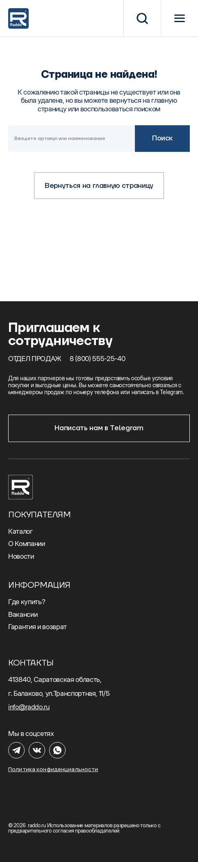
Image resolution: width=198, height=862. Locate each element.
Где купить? (26, 602)
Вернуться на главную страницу (99, 185)
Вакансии (22, 614)
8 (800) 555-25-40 (97, 358)
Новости (21, 556)
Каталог (20, 531)
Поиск (162, 138)
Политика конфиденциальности (53, 769)
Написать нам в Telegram (99, 428)
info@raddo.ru (29, 707)
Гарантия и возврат (37, 627)
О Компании (26, 543)
